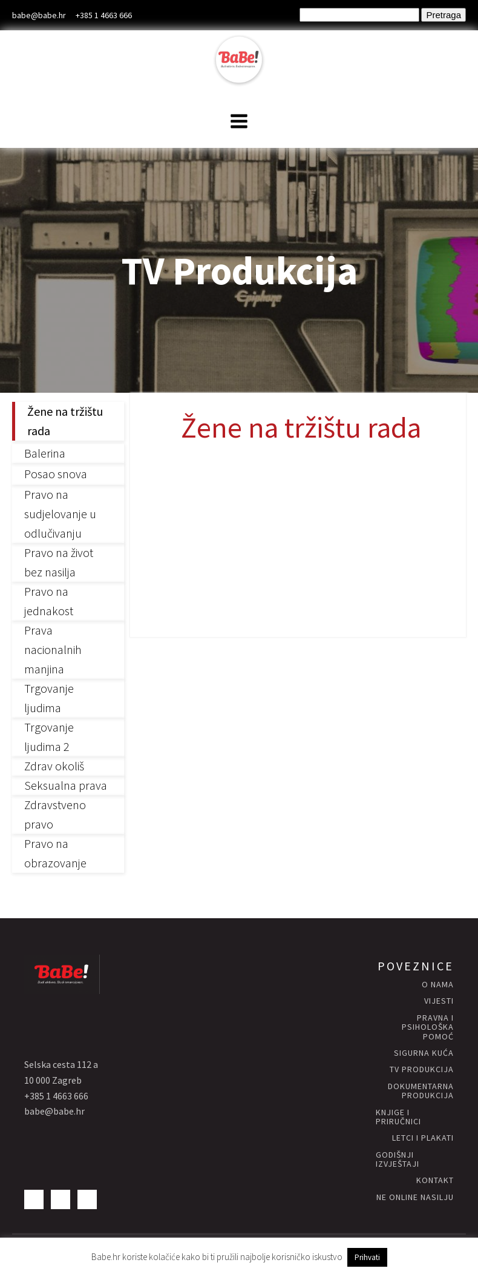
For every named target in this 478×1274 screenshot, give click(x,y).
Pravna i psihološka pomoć (428, 1027)
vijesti (439, 1001)
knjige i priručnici (398, 1117)
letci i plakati (423, 1137)
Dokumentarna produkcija (421, 1091)
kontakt (435, 1180)
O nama (438, 984)
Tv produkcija (422, 1069)
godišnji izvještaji (397, 1159)
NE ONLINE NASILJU (415, 1197)
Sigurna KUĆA (424, 1053)
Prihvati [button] (367, 1257)
